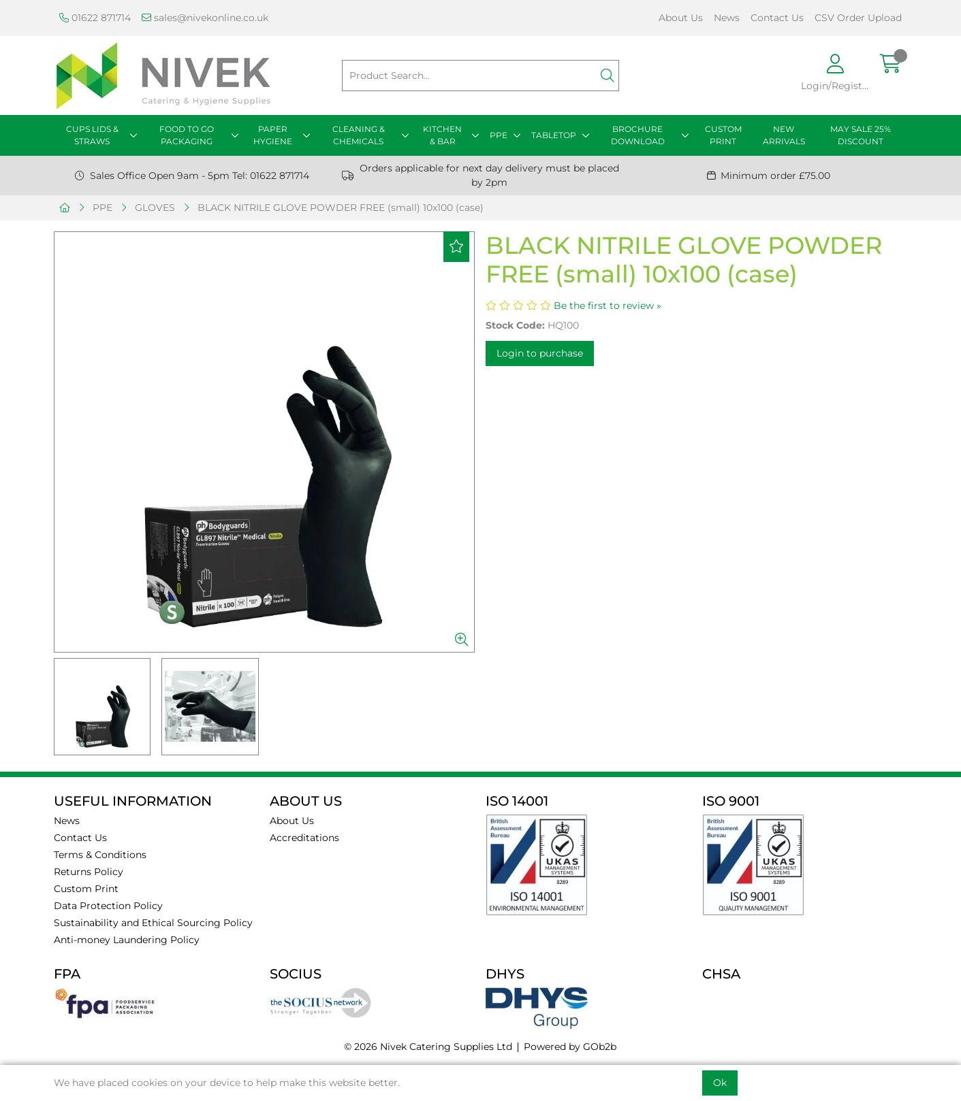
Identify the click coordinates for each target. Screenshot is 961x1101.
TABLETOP (553, 135)
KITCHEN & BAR (442, 135)
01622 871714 (95, 18)
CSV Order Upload (858, 18)
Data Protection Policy (108, 906)
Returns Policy (88, 872)
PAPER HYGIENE (272, 135)
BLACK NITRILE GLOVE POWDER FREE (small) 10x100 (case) (341, 207)
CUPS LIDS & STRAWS (92, 135)
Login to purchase (540, 353)
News (727, 18)
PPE (498, 135)
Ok (720, 1083)
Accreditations (304, 838)
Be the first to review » (607, 305)
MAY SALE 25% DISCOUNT (860, 135)
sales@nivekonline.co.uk (205, 18)
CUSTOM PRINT (723, 135)
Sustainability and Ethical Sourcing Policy (153, 923)
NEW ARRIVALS (784, 135)
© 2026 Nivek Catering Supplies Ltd (428, 1046)
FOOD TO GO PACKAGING (186, 135)
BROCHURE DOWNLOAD (638, 135)
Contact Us (777, 18)
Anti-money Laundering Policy (127, 940)
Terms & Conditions (100, 855)
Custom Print (86, 889)
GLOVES (155, 207)
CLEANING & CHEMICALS (358, 135)
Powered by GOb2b (570, 1046)
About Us (681, 18)
